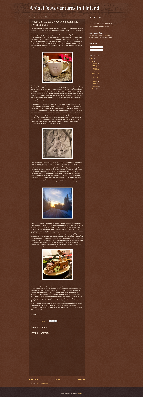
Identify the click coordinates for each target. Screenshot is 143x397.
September (95, 86)
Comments (93, 50)
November (95, 81)
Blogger (80, 393)
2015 (92, 58)
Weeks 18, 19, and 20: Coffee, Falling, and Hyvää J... (95, 68)
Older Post (81, 380)
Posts (92, 47)
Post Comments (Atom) (43, 383)
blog (106, 35)
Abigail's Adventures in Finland (64, 8)
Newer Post (33, 380)
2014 (92, 61)
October (94, 83)
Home (57, 380)
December (95, 63)
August (94, 88)
